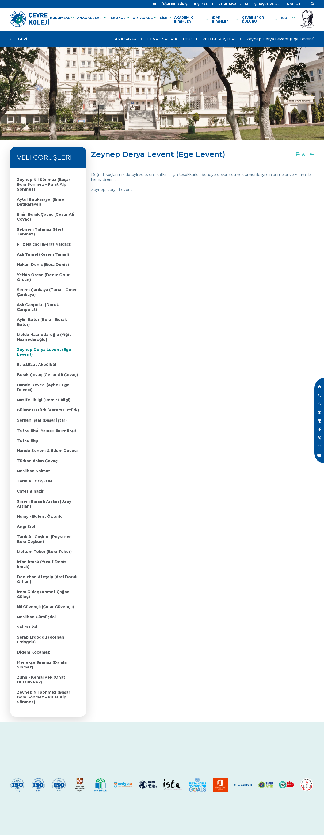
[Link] (171, 4)
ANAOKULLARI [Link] (92, 18)
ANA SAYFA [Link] (126, 39)
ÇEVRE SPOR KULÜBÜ (169, 39)
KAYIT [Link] (288, 18)
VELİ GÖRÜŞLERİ (219, 39)
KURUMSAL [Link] (62, 18)
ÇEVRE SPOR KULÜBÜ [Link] (260, 20)
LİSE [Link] (166, 18)
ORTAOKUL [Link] (145, 18)
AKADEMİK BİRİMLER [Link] (192, 20)
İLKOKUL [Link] (120, 18)
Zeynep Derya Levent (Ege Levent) (280, 39)
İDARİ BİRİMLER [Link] (225, 20)
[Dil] (292, 4)
